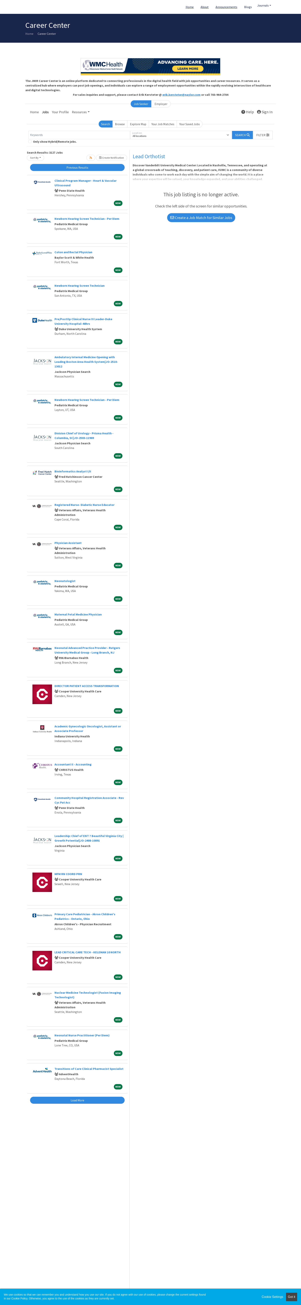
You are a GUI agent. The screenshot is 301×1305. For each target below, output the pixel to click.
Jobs (45, 112)
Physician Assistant (68, 543)
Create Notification (111, 157)
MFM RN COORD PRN (68, 874)
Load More (77, 1100)
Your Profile (60, 112)
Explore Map (138, 124)
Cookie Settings (272, 1296)
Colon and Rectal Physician (73, 252)
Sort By (34, 157)
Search (105, 124)
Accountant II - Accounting (73, 764)
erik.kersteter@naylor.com (181, 95)
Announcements (226, 7)
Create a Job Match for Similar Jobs (201, 217)
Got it (291, 1296)
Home (190, 7)
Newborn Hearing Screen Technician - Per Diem (87, 219)
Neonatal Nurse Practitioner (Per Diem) (82, 1035)
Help (247, 111)
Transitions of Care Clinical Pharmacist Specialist (89, 1069)
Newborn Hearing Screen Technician (80, 285)
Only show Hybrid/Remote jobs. (55, 141)
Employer (161, 104)
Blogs (248, 7)
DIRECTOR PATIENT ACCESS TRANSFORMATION (87, 686)
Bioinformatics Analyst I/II (73, 471)
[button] (263, 135)
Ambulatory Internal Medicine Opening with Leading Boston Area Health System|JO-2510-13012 (86, 361)
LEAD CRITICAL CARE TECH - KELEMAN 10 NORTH (88, 952)
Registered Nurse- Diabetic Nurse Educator (84, 505)
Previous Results (77, 167)
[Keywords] (79, 135)
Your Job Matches (162, 124)
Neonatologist (65, 581)
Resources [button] (79, 112)
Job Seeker (141, 104)
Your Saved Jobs (189, 124)
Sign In (265, 111)
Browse (120, 124)
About (205, 7)
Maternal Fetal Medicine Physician (78, 614)
